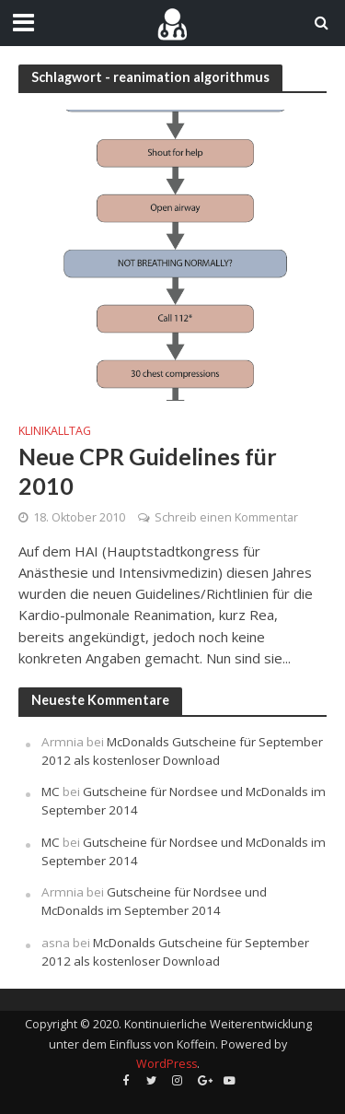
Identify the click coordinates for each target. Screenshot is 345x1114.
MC (50, 791)
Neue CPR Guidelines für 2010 (147, 470)
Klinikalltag (54, 431)
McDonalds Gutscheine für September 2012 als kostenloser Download (182, 750)
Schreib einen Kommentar (226, 517)
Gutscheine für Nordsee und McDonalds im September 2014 (154, 901)
